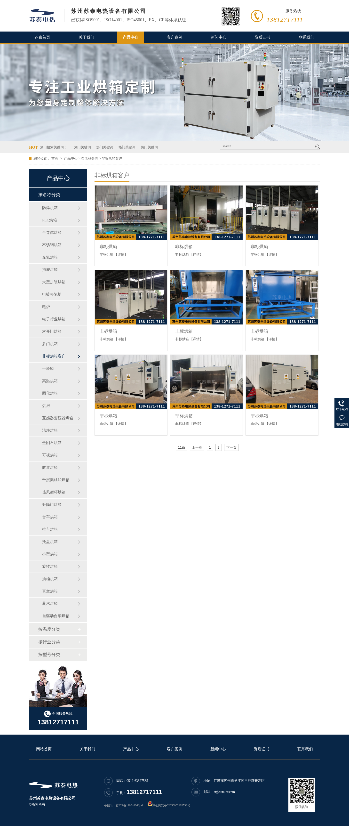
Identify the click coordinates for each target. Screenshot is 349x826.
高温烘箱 (50, 381)
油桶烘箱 (50, 579)
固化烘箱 (50, 393)
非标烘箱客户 (112, 158)
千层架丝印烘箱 (55, 480)
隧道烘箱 (50, 467)
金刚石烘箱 (52, 443)
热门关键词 (82, 147)
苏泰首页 (42, 37)
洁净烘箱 (50, 430)
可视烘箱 (50, 455)
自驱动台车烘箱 (55, 616)
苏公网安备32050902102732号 (171, 805)
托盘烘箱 (50, 542)
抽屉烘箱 (50, 269)
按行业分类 (49, 642)
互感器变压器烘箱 (57, 418)
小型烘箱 (50, 554)
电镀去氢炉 (52, 294)
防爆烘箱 (50, 208)
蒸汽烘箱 (50, 603)
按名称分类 (89, 158)
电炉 (46, 307)
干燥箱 (48, 368)
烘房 (46, 406)
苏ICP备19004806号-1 (129, 805)
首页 (54, 158)
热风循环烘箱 (53, 492)
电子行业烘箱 (53, 319)
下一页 (231, 447)
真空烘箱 (50, 591)
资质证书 (262, 37)
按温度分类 (49, 629)
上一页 (197, 447)
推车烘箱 (50, 529)
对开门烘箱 (52, 331)
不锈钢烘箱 (52, 245)
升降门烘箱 (52, 504)
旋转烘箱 (50, 566)
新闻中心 (218, 37)
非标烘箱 (108, 246)
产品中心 (130, 37)
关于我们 (86, 37)
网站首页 (44, 749)
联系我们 (306, 37)
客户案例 (174, 37)
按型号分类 (49, 654)
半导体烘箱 (52, 232)
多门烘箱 (50, 344)
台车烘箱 (50, 517)
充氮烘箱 (50, 257)
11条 (181, 447)
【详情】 (121, 254)
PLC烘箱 (49, 220)
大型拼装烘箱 (53, 282)
